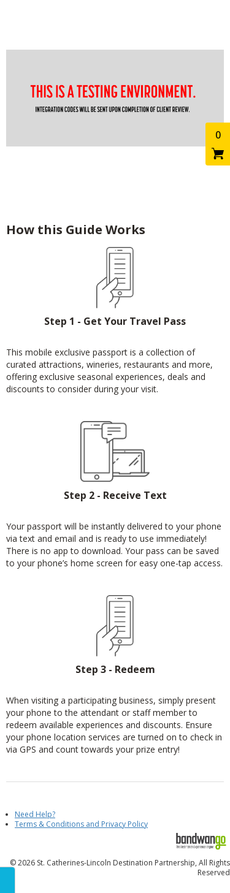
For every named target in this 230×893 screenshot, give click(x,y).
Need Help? (35, 814)
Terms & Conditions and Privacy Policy (81, 824)
